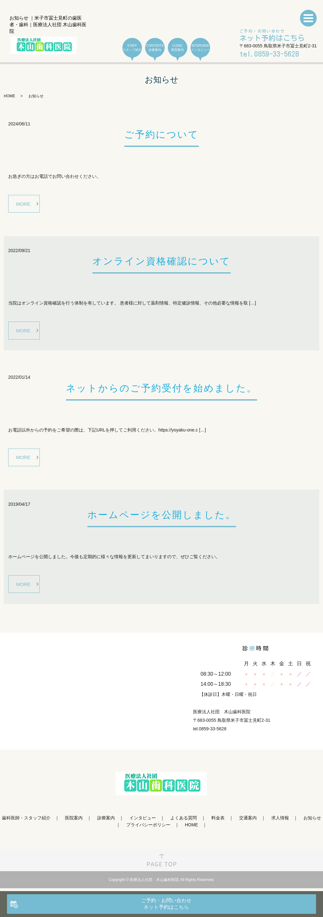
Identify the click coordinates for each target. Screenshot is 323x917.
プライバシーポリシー (148, 829)
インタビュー (142, 821)
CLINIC (177, 48)
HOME (9, 96)
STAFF (132, 48)
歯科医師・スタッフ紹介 (26, 821)
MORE (24, 204)
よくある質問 (183, 821)
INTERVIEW (200, 48)
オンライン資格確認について (161, 262)
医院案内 (74, 821)
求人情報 (280, 821)
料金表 (218, 821)
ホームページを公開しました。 (161, 518)
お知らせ (312, 821)
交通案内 (248, 821)
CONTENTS (155, 48)
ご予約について (161, 134)
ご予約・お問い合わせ (272, 36)
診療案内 (106, 821)
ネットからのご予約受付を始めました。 (161, 390)
